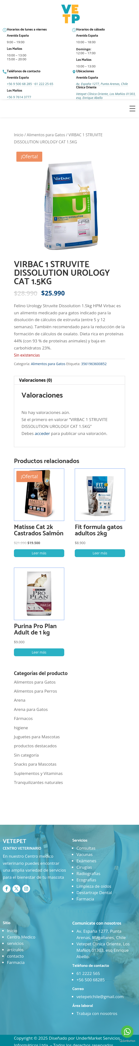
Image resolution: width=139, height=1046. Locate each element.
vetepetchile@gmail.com (100, 996)
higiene (21, 727)
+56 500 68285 (90, 980)
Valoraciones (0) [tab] (35, 380)
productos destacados (35, 746)
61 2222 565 (88, 973)
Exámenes (86, 861)
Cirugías (84, 867)
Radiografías (88, 873)
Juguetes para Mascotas (37, 737)
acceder (42, 433)
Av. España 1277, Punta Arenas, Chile (102, 84)
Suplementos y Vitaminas (38, 773)
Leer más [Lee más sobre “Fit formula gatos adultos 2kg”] (100, 553)
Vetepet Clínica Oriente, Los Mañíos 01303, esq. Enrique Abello (106, 96)
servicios (15, 943)
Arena (19, 700)
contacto (15, 956)
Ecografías (86, 880)
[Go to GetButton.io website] (127, 1041)
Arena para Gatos (31, 709)
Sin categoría (26, 755)
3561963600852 (94, 363)
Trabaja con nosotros (96, 1013)
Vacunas (84, 854)
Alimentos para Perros (35, 691)
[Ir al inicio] (71, 14)
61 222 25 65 (43, 84)
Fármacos (23, 718)
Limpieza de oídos (93, 886)
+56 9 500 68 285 (19, 84)
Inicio (18, 134)
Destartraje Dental (94, 892)
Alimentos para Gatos (46, 134)
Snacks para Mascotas (35, 764)
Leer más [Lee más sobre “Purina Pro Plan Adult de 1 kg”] (39, 652)
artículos (15, 949)
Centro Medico (21, 937)
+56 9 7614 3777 (19, 97)
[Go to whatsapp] (127, 1031)
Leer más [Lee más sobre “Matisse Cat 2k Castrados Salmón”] (39, 553)
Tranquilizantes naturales (38, 782)
